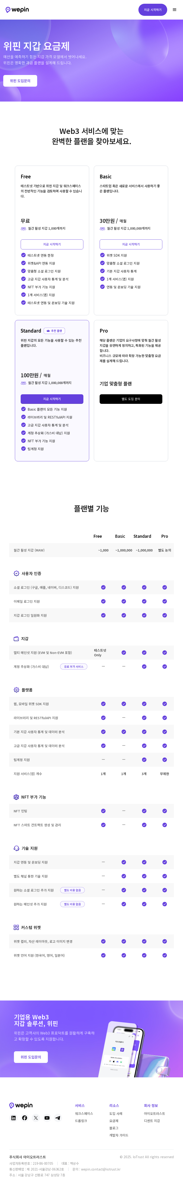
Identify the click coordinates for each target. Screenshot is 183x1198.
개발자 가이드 (118, 1135)
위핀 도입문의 (20, 80)
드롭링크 (81, 1120)
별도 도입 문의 (131, 399)
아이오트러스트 (154, 1113)
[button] (174, 10)
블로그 (113, 1128)
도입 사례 (115, 1113)
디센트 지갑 (152, 1120)
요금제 (113, 1120)
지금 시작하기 (153, 9)
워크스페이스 (84, 1113)
